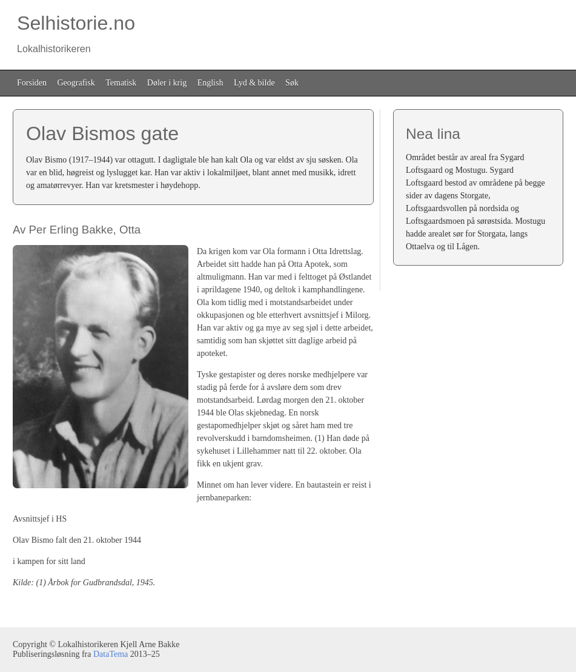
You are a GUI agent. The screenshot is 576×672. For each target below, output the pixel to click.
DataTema (110, 654)
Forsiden (32, 82)
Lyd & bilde (254, 82)
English (210, 82)
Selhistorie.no (74, 33)
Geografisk (76, 82)
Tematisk (120, 82)
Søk (292, 82)
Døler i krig (167, 82)
